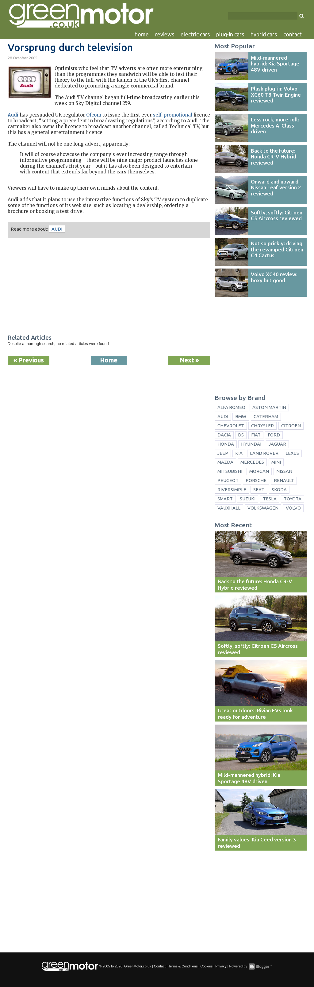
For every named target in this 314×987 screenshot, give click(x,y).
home (142, 34)
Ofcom (93, 115)
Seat (258, 489)
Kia (239, 453)
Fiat (256, 434)
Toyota (292, 498)
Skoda (279, 489)
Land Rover (264, 453)
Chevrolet (230, 425)
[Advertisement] (109, 287)
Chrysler (262, 425)
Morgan (259, 471)
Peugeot (228, 480)
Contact (160, 966)
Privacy (220, 966)
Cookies (206, 966)
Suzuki (247, 498)
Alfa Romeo (231, 407)
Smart (225, 498)
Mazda (225, 462)
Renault (284, 480)
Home (108, 360)
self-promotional (172, 115)
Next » (189, 360)
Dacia (224, 434)
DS (241, 434)
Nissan (284, 471)
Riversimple (231, 489)
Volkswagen (262, 507)
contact (292, 34)
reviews (164, 34)
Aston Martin (269, 407)
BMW (240, 416)
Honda (225, 444)
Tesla (270, 498)
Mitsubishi (229, 471)
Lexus (292, 453)
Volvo (293, 507)
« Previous (28, 360)
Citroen (291, 425)
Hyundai (251, 444)
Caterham (266, 416)
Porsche (256, 480)
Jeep (222, 453)
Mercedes (252, 462)
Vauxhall (228, 507)
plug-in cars (230, 34)
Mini (276, 462)
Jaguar (277, 444)
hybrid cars (264, 34)
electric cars (195, 34)
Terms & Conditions (183, 966)
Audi (13, 115)
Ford (274, 434)
